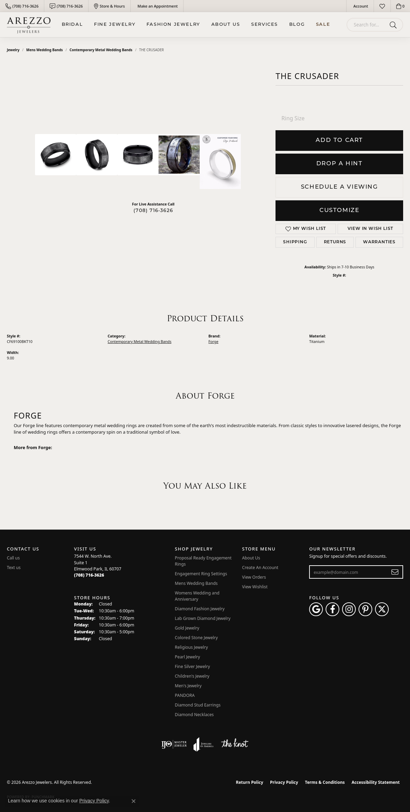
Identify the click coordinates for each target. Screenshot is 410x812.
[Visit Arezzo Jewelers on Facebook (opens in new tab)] (332, 609)
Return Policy (249, 782)
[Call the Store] (89, 575)
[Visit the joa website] (203, 744)
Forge (214, 341)
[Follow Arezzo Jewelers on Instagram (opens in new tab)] (349, 609)
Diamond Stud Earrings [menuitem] (198, 705)
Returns (335, 242)
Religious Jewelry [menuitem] (191, 647)
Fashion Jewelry (173, 24)
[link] (22, 6)
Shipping (295, 242)
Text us (14, 567)
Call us (13, 558)
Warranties (379, 242)
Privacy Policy (284, 782)
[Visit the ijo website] (174, 744)
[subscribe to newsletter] (395, 572)
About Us (225, 24)
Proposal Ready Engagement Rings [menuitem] (203, 561)
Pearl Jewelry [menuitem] (187, 657)
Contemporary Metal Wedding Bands (101, 49)
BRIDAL (72, 24)
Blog (297, 24)
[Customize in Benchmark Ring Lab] (220, 161)
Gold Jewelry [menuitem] (187, 628)
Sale (323, 24)
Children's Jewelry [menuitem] (192, 676)
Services (264, 24)
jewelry (13, 49)
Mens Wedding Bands (44, 49)
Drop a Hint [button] (339, 164)
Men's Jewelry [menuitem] (188, 686)
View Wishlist (255, 587)
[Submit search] (394, 25)
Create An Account (260, 567)
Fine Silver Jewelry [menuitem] (192, 666)
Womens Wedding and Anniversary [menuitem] (197, 596)
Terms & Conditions (325, 782)
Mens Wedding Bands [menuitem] (196, 583)
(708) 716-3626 (153, 211)
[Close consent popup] (133, 801)
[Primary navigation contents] (196, 24)
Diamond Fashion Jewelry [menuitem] (200, 609)
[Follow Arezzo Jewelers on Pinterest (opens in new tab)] (365, 609)
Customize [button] (339, 210)
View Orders (254, 577)
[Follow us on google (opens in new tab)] (316, 609)
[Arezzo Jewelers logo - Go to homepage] (28, 24)
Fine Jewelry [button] (114, 24)
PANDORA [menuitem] (185, 695)
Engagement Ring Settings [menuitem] (201, 574)
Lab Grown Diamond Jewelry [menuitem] (203, 618)
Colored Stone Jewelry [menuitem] (196, 638)
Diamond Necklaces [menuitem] (194, 715)
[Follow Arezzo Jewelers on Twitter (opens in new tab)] (382, 609)
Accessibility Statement (376, 782)
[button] (360, 6)
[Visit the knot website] (235, 744)
